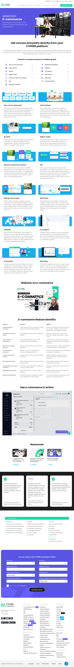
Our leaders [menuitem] (59, 611)
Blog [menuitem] (57, 635)
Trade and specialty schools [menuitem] (30, 653)
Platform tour (6, 16)
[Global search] (52, 1)
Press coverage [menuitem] (60, 647)
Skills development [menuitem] (44, 623)
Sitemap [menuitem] (54, 663)
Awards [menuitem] (58, 615)
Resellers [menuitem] (58, 623)
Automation (52, 526)
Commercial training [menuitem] (45, 615)
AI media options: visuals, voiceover (14, 530)
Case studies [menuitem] (59, 655)
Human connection (32, 532)
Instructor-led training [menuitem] (45, 653)
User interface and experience (56, 532)
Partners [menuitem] (58, 621)
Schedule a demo (66, 5)
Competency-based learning (34, 528)
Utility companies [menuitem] (27, 643)
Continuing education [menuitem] (45, 639)
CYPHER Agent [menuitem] (29, 623)
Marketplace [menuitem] (26, 627)
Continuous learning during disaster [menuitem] (46, 644)
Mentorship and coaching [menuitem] (46, 631)
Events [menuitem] (60, 619)
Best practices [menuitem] (59, 653)
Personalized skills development (35, 526)
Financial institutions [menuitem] (28, 647)
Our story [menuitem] (58, 609)
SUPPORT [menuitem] (71, 1)
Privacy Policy (23, 585)
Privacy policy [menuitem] (45, 663)
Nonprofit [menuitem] (25, 641)
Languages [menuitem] (31, 663)
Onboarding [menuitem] (43, 619)
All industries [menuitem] (26, 635)
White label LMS (52, 534)
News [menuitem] (60, 617)
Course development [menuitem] (28, 615)
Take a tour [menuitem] (28, 621)
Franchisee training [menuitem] (44, 617)
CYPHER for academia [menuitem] (28, 619)
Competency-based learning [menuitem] (46, 655)
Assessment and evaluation (33, 530)
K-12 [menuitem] (24, 649)
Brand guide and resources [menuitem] (63, 643)
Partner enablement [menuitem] (45, 613)
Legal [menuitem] (38, 663)
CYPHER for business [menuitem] (28, 617)
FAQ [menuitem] (57, 637)
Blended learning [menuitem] (44, 641)
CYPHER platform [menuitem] (27, 609)
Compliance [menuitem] (43, 627)
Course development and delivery (14, 528)
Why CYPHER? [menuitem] (59, 607)
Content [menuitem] (28, 625)
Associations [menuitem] (26, 639)
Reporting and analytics (54, 530)
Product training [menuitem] (44, 635)
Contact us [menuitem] (59, 625)
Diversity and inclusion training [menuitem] (47, 633)
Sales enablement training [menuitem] (46, 629)
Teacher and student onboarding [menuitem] (48, 651)
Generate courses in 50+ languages (14, 532)
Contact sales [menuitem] (59, 627)
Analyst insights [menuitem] (60, 641)
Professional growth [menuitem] (45, 625)
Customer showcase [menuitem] (61, 657)
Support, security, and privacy (55, 541)
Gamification (30, 534)
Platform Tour (11, 518)
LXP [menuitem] (24, 613)
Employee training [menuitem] (44, 621)
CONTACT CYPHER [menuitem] (63, 1)
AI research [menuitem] (62, 639)
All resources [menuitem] (59, 633)
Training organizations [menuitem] (28, 637)
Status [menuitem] (60, 663)
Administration (52, 539)
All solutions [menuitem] (43, 607)
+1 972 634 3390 (4, 613)
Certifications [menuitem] (43, 657)
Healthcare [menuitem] (26, 645)
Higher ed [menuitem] (25, 651)
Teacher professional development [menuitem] (45, 648)
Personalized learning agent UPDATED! (15, 526)
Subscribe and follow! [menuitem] (61, 645)
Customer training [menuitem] (44, 611)
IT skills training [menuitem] (43, 637)
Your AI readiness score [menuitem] (30, 607)
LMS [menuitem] (24, 611)
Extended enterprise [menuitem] (45, 609)
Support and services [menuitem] (28, 629)
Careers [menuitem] (60, 613)
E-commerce (52, 537)
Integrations (52, 528)
